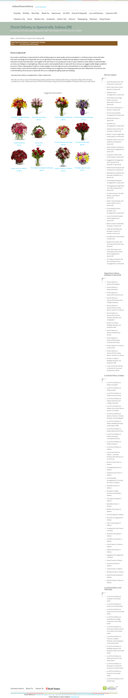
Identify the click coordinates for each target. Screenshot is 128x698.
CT (55, 694)
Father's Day (61, 19)
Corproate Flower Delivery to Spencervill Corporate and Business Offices (115, 368)
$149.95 (19, 171)
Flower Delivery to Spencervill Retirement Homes (113, 333)
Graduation (50, 19)
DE (58, 694)
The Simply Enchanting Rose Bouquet (41, 168)
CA (48, 694)
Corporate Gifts (111, 13)
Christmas (93, 19)
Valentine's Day (19, 19)
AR (45, 694)
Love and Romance (96, 13)
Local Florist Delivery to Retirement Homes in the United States (114, 658)
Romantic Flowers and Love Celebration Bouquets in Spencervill (115, 142)
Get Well (66, 13)
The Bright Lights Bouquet (82, 168)
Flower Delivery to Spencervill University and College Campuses (114, 300)
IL (72, 694)
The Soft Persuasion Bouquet (63, 142)
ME (90, 694)
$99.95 (63, 171)
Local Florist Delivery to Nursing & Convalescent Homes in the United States (115, 666)
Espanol (43, 7)
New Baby (35, 13)
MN (103, 694)
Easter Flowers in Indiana (114, 560)
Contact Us (39, 688)
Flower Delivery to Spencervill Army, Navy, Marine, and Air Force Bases (115, 308)
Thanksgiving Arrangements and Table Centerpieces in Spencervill (115, 188)
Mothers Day (39, 19)
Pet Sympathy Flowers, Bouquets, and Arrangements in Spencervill (115, 211)
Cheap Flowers (104, 19)
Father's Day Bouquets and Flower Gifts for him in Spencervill (115, 203)
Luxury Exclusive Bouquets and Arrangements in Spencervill (115, 218)
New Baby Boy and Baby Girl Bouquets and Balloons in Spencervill (115, 175)
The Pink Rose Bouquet (39, 117)
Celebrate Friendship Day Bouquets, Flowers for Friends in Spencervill (114, 231)
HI (67, 694)
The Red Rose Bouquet (82, 142)
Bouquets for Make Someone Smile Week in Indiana (114, 493)
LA (86, 694)
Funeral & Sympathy (79, 13)
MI (99, 694)
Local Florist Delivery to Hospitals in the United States (114, 599)
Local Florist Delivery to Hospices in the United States (114, 673)
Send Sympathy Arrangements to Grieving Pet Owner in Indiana (115, 480)
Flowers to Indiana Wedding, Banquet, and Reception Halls (114, 325)
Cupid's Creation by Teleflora (63, 168)
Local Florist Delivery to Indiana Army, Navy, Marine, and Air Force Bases (115, 408)
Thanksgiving (82, 19)
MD (93, 694)
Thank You (45, 13)
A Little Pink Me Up (19, 143)
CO (52, 694)
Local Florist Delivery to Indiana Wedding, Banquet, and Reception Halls (115, 424)
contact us (17, 44)
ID (69, 694)
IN (75, 694)
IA (77, 694)
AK (39, 694)
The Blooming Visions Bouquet (83, 117)
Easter (29, 19)
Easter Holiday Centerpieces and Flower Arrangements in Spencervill (115, 149)
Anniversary (56, 13)
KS (81, 694)
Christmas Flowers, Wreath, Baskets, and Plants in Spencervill (115, 196)
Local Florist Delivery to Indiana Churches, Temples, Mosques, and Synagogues (115, 416)
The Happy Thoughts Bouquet (20, 117)
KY (84, 694)
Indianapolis (74, 697)
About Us (29, 688)
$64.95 (42, 170)
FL (61, 694)
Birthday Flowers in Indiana (115, 572)
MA (96, 694)
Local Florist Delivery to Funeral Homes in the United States (115, 612)
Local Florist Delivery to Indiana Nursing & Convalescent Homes (114, 436)
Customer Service (17, 688)
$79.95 (20, 120)
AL (36, 694)
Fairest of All (39, 143)
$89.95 (39, 120)
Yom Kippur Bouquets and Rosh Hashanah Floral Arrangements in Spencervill (115, 261)
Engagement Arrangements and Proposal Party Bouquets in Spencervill (115, 162)
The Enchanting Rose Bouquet (63, 117)
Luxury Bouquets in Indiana (115, 514)
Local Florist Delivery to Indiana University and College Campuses (114, 401)
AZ (42, 694)
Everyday (17, 13)
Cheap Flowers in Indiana (114, 569)
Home (12, 38)
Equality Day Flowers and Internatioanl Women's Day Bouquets (115, 244)
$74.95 (82, 170)
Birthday (26, 13)
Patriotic (72, 19)
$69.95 (63, 145)
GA (64, 694)
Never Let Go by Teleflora (19, 168)
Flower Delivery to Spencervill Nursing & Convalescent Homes (113, 340)
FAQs (38, 7)
